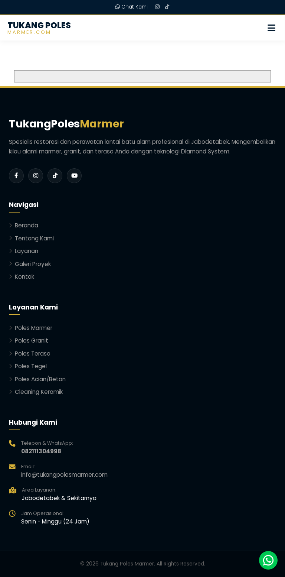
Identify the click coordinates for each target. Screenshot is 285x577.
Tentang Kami (31, 238)
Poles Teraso (29, 353)
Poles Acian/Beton (37, 379)
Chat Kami (131, 6)
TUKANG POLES (39, 28)
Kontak (21, 277)
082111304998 (41, 451)
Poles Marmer (30, 328)
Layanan (23, 251)
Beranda (23, 225)
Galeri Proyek (30, 264)
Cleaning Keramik (36, 392)
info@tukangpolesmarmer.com (64, 475)
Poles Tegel (28, 366)
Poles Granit (28, 340)
